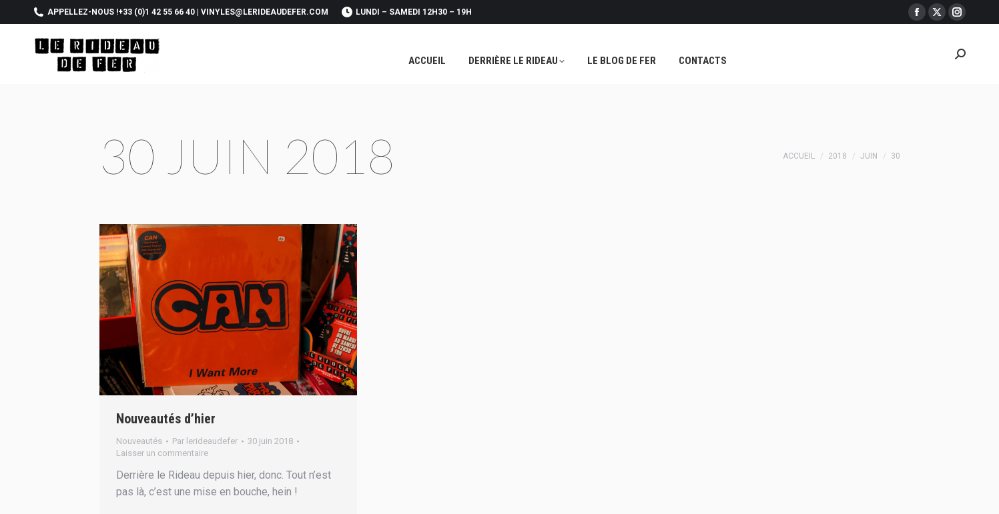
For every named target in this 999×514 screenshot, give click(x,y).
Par (205, 441)
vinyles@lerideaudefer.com (264, 12)
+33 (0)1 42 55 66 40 (156, 12)
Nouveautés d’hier (166, 419)
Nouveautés (139, 441)
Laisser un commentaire (162, 453)
